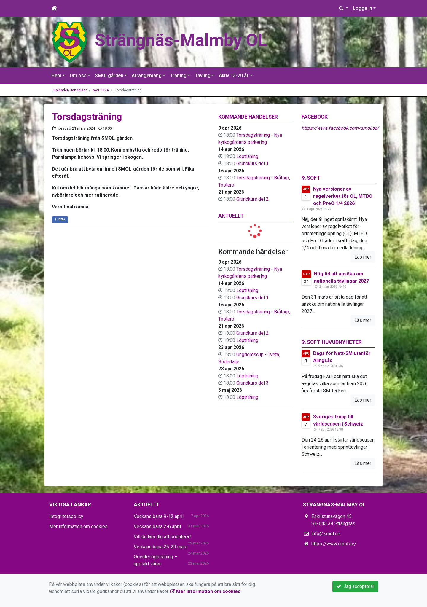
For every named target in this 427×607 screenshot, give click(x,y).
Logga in (362, 8)
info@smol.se (325, 533)
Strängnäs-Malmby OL (181, 40)
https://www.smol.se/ (333, 544)
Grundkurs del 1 (252, 163)
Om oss (78, 75)
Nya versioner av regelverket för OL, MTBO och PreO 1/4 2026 (342, 196)
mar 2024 (101, 90)
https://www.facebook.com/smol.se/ (340, 128)
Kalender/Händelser (70, 90)
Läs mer (362, 257)
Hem (56, 75)
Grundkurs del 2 (252, 199)
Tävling (203, 75)
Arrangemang (147, 75)
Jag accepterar (355, 586)
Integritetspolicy (66, 516)
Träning (178, 75)
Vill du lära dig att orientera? (162, 536)
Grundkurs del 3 (252, 383)
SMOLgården (109, 75)
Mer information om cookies (78, 526)
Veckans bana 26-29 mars (161, 546)
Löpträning (247, 156)
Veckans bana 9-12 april (159, 516)
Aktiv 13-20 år (233, 75)
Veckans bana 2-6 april (157, 526)
